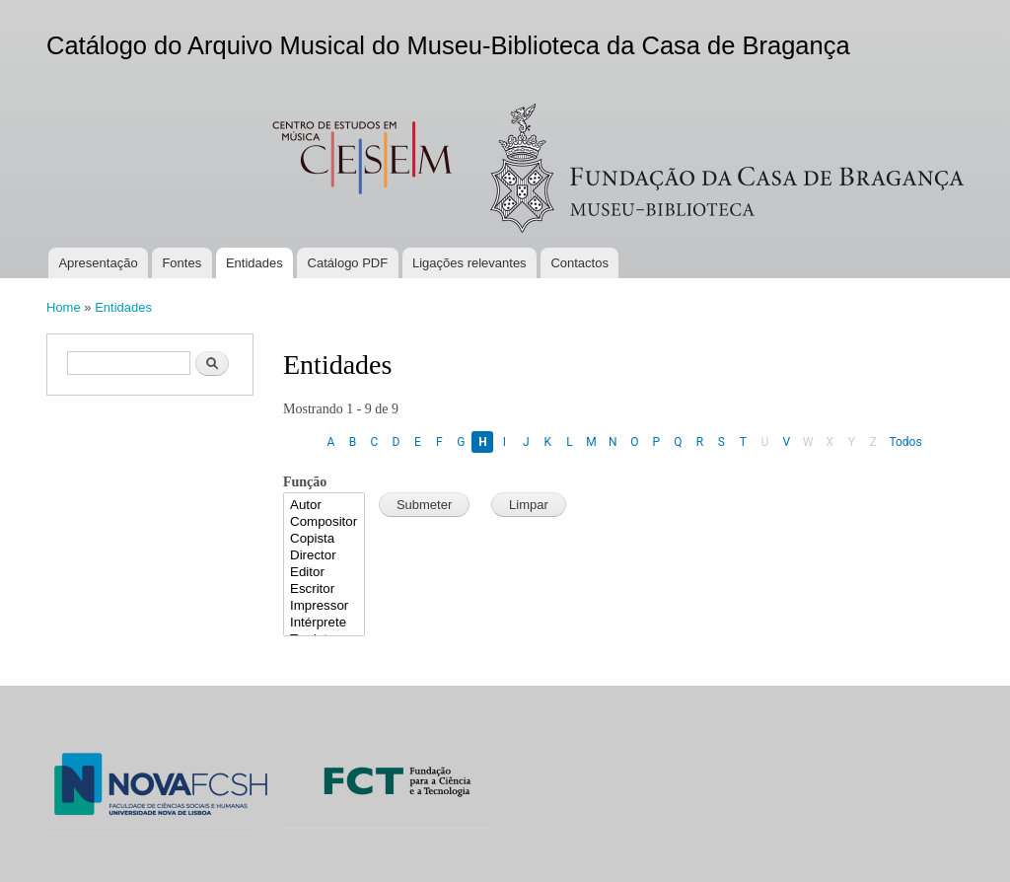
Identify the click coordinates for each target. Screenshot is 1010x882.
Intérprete (324, 623)
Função (304, 482)
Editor (324, 572)
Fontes (181, 263)
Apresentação (97, 263)
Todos (905, 442)
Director (324, 556)
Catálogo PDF (348, 263)
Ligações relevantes (469, 263)
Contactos (579, 263)
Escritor (324, 589)
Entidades (254, 263)
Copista (324, 539)
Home (63, 307)
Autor (324, 505)
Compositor (324, 522)
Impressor (324, 606)
